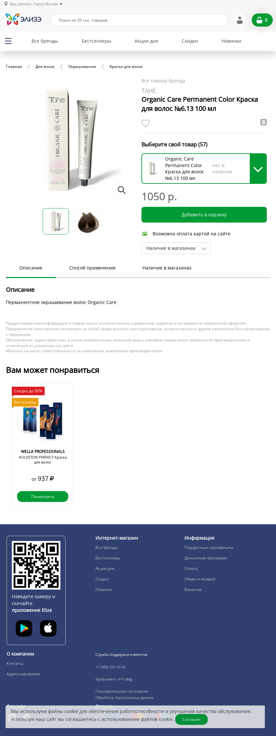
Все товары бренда (163, 80)
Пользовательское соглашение (122, 691)
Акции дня (146, 41)
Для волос (45, 66)
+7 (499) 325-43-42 (111, 666)
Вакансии (193, 589)
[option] (43, 446)
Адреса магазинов (23, 674)
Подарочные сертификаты (208, 547)
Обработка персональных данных (124, 697)
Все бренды (45, 41)
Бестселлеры (96, 41)
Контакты (15, 663)
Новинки (231, 41)
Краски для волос (126, 66)
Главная (14, 66)
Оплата (191, 568)
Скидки (190, 41)
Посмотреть (42, 496)
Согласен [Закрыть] (191, 719)
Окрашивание (82, 66)
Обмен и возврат (200, 579)
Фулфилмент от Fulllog (114, 679)
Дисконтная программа (205, 558)
